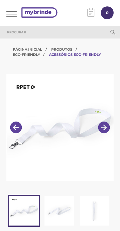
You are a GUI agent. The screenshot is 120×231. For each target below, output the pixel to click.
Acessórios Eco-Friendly (75, 54)
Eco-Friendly (26, 54)
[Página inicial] (39, 13)
